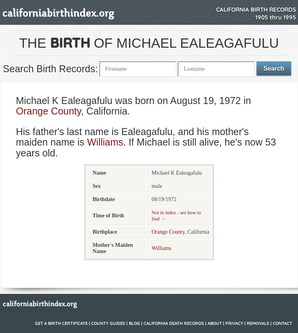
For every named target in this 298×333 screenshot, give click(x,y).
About (215, 323)
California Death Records (174, 323)
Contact (282, 323)
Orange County (48, 111)
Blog (134, 323)
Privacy (234, 323)
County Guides (108, 323)
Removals (258, 323)
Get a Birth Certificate (61, 323)
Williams (105, 142)
